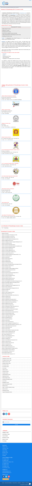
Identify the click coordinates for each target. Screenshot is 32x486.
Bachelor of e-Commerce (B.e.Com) (7, 262)
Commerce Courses (5, 371)
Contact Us (27, 482)
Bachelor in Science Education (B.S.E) (7, 321)
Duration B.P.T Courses (5, 30)
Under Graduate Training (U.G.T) (7, 352)
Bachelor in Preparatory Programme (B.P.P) (8, 314)
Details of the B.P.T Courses (6, 28)
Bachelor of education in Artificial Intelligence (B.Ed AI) (10, 268)
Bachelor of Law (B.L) (5, 290)
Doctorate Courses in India (7, 363)
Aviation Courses (5, 369)
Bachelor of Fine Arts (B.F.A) (6, 271)
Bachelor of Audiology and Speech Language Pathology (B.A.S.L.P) (12, 241)
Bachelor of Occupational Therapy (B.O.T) (8, 307)
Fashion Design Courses (6, 377)
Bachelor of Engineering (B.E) (6, 261)
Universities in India (5, 434)
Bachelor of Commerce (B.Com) (7, 255)
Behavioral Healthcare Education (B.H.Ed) (8, 278)
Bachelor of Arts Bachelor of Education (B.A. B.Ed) (9, 234)
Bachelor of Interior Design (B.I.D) (7, 286)
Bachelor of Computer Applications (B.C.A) (8, 250)
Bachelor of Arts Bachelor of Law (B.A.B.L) (8, 236)
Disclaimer (19, 482)
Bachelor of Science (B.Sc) (6, 328)
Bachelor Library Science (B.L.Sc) (7, 293)
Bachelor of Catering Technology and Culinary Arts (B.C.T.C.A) (11, 254)
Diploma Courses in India (6, 361)
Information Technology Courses (7, 379)
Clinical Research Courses (6, 374)
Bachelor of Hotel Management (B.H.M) (8, 279)
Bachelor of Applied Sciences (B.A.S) (7, 240)
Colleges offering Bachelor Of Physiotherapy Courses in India (11, 34)
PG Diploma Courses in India (7, 360)
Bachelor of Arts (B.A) (5, 233)
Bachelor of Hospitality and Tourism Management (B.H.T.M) (11, 285)
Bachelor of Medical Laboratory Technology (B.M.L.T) (10, 300)
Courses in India (5, 7)
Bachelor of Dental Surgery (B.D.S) (7, 258)
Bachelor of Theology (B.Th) (6, 338)
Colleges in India (5, 432)
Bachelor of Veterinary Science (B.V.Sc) (8, 342)
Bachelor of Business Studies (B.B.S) (7, 248)
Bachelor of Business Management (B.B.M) (8, 247)
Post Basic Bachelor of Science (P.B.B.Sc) (8, 349)
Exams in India (5, 439)
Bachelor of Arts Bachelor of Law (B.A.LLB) (8, 237)
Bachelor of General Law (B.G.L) (7, 276)
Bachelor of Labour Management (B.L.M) (8, 292)
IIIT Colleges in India (5, 463)
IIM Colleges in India (5, 464)
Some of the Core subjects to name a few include (9, 33)
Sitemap (23, 482)
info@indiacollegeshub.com (6, 471)
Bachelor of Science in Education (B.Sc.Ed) (8, 331)
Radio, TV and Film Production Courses (8, 387)
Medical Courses (5, 385)
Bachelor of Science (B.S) (6, 320)
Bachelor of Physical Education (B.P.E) (7, 310)
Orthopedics (4, 53)
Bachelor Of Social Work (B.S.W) (7, 327)
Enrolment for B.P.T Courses (6, 31)
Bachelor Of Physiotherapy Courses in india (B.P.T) (13, 7)
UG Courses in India (6, 366)
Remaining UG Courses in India (7, 36)
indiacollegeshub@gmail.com (6, 472)
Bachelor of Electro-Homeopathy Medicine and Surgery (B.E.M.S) (12, 264)
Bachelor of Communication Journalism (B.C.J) (9, 251)
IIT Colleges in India (5, 460)
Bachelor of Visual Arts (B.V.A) (6, 341)
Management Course (6, 382)
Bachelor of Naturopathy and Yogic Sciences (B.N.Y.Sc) (10, 306)
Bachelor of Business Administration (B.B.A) (8, 244)
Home (1, 7)
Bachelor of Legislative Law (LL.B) (7, 345)
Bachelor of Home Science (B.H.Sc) (7, 283)
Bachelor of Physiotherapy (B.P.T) (7, 317)
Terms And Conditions (8, 482)
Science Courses (5, 388)
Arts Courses (4, 368)
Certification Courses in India (7, 358)
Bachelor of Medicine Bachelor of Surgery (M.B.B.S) (9, 348)
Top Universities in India (6, 467)
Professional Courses (6, 390)
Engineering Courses (6, 376)
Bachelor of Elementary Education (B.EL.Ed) (8, 269)
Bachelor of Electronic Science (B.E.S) (7, 265)
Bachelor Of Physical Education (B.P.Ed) (8, 313)
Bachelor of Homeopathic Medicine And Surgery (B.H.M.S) (10, 282)
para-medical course (14, 14)
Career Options (5, 435)
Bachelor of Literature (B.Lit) (6, 296)
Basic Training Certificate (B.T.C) (7, 334)
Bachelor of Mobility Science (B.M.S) (7, 303)
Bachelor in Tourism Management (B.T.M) (8, 335)
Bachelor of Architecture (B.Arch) (7, 243)
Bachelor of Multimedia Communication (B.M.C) (9, 299)
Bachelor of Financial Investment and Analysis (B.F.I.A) (10, 272)
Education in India (5, 437)
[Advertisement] (16, 76)
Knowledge (4, 455)
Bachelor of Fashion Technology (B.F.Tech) (8, 275)
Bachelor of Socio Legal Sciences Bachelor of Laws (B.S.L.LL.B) (11, 324)
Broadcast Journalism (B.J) (6, 289)
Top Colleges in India (5, 466)
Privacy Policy (15, 482)
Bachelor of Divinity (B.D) (5, 257)
